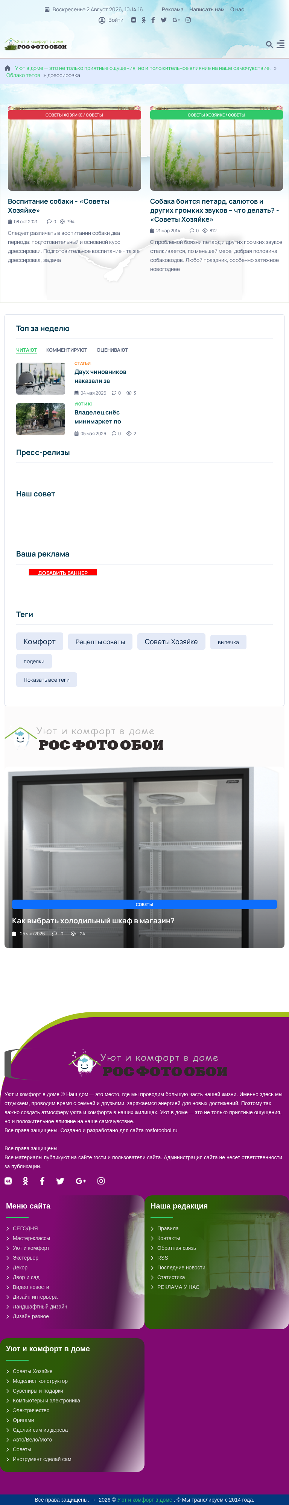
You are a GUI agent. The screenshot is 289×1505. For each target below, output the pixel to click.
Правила (165, 1228)
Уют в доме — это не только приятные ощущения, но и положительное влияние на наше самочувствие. (143, 67)
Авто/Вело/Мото (29, 1440)
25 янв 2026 (28, 933)
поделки (34, 661)
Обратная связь (173, 1248)
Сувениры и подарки (34, 1391)
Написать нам (207, 9)
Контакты (165, 1238)
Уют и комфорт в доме (145, 1500)
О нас (237, 9)
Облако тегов (23, 75)
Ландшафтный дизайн (36, 1307)
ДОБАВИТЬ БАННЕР (63, 572)
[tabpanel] (144, 399)
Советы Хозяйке (171, 641)
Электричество (27, 1410)
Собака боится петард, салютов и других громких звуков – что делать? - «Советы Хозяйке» (214, 210)
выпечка (228, 642)
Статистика (168, 1277)
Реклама (173, 9)
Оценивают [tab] (112, 349)
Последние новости (178, 1268)
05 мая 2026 (90, 433)
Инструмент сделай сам (38, 1459)
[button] (280, 45)
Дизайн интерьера (32, 1297)
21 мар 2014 (165, 230)
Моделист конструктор (37, 1381)
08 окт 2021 (23, 221)
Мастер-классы (28, 1238)
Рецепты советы (100, 641)
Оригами (20, 1420)
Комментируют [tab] (66, 349)
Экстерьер (22, 1258)
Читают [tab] (26, 349)
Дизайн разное (27, 1316)
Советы (18, 1449)
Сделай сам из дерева (37, 1430)
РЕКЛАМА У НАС (175, 1287)
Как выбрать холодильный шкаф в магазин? (93, 920)
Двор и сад (23, 1277)
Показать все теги (47, 679)
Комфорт (40, 641)
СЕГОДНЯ (22, 1228)
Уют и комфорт (27, 1248)
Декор (16, 1268)
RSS (159, 1258)
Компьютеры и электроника (43, 1401)
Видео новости (27, 1287)
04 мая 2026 (90, 393)
